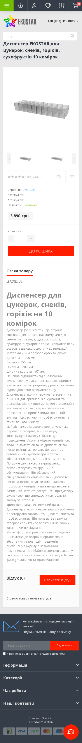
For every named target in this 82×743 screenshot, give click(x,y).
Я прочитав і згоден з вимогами (36, 653)
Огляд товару (20, 270)
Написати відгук (57, 580)
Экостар (29, 190)
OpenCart (48, 718)
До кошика (41, 251)
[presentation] (9, 158)
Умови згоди (30, 653)
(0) (41, 177)
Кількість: (15, 231)
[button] (34, 5)
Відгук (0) (14, 281)
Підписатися (64, 645)
